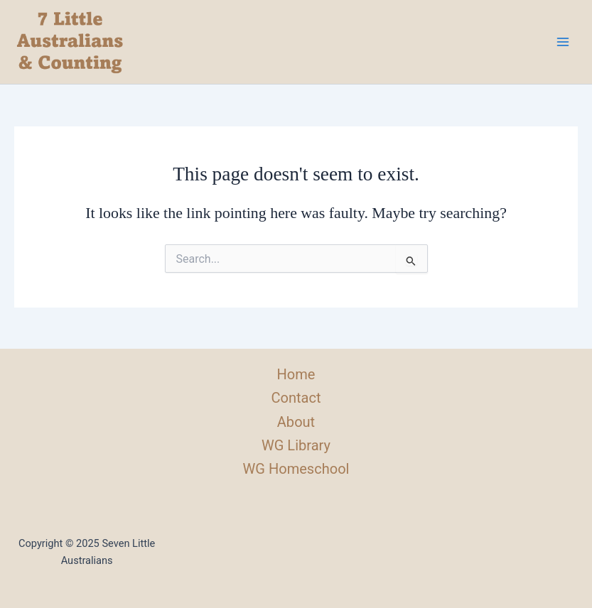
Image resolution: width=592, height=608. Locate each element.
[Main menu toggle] (563, 42)
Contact (296, 397)
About (296, 421)
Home (296, 374)
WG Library (296, 445)
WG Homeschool (296, 468)
